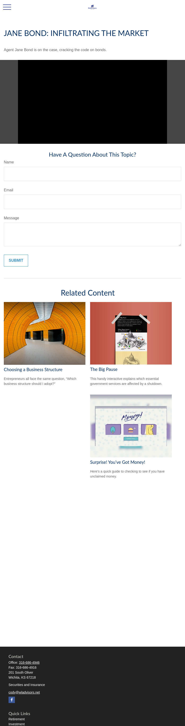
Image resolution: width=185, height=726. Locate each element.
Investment (17, 724)
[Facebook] (12, 700)
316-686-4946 (29, 662)
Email (8, 190)
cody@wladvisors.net (24, 692)
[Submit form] (16, 260)
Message (11, 218)
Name (9, 162)
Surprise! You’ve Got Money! (117, 462)
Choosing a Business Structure (33, 369)
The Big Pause (104, 369)
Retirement (17, 719)
